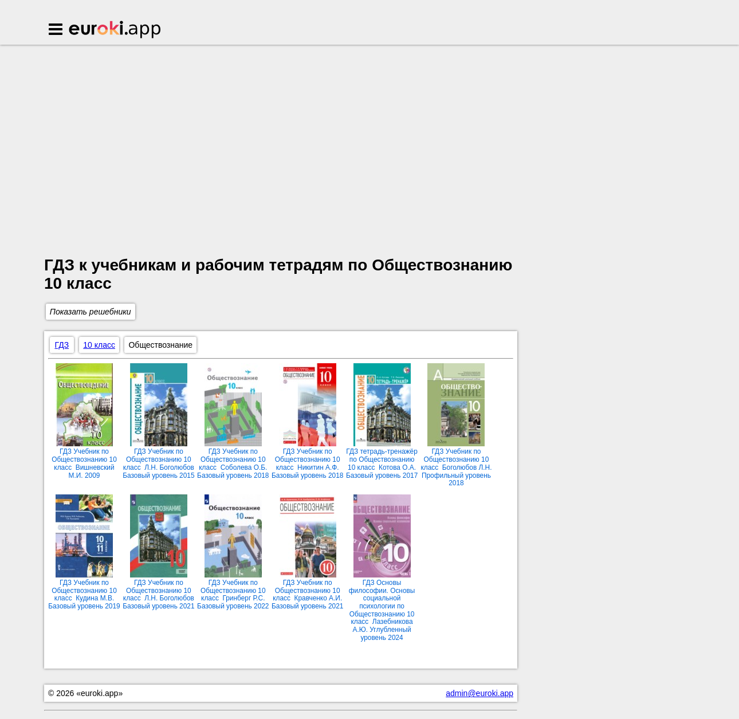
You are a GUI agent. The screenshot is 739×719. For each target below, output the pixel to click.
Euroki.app (115, 30)
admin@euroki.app (479, 693)
